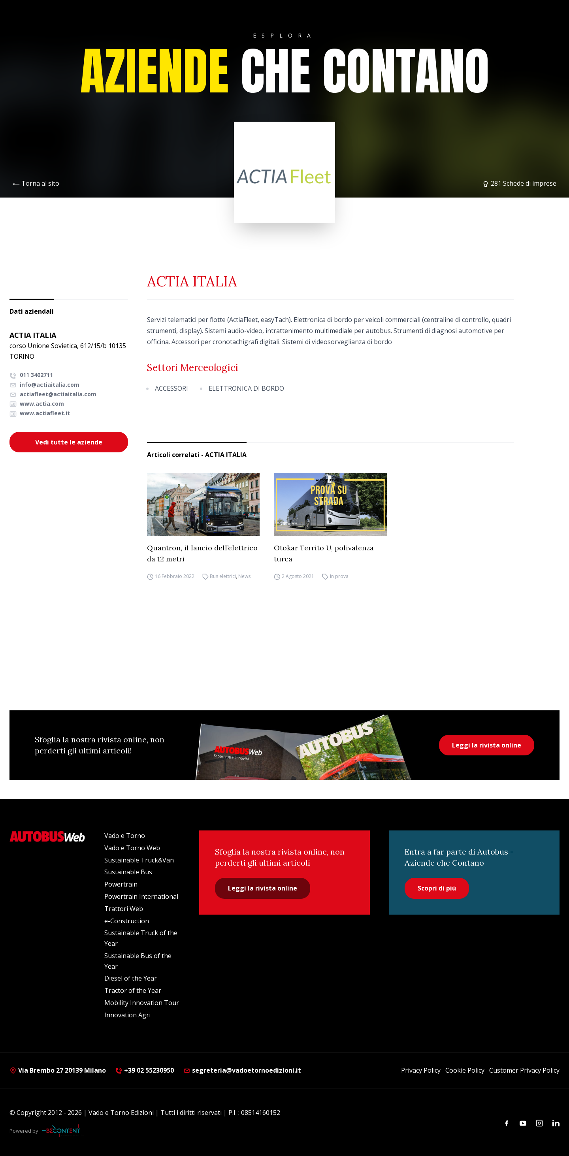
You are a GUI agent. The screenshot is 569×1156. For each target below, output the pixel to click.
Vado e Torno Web (132, 847)
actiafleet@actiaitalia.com (52, 394)
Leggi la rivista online (486, 745)
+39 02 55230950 (144, 1070)
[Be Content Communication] (63, 1130)
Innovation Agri (127, 1015)
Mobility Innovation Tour (141, 1002)
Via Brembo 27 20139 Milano (57, 1070)
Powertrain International (141, 896)
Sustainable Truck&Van (139, 860)
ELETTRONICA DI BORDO (246, 388)
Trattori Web (123, 908)
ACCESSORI (171, 388)
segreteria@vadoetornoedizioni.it (242, 1070)
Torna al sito (40, 183)
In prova (339, 576)
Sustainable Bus (128, 872)
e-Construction (126, 921)
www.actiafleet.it (39, 413)
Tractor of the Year (132, 990)
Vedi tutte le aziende (68, 442)
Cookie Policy (464, 1070)
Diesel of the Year (130, 978)
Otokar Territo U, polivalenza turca (324, 553)
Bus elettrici (223, 576)
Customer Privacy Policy (524, 1070)
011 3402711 (31, 374)
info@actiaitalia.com (44, 384)
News (244, 576)
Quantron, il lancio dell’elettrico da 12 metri (202, 553)
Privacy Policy (421, 1070)
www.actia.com (36, 403)
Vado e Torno (124, 835)
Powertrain (121, 884)
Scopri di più (437, 888)
